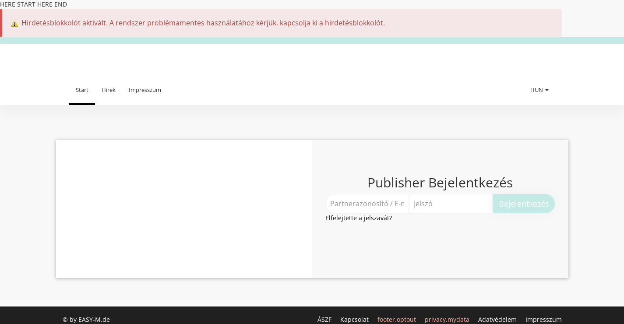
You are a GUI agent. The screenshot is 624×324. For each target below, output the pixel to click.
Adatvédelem (498, 319)
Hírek (109, 90)
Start (82, 90)
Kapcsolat (355, 319)
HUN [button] (539, 90)
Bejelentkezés (524, 203)
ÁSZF (325, 319)
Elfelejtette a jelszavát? (358, 218)
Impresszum (145, 90)
